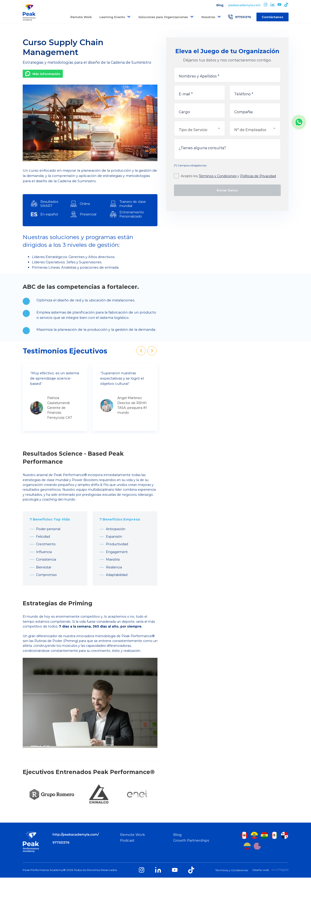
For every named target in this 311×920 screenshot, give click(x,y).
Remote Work (81, 17)
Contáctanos (272, 17)
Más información (46, 74)
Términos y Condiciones (218, 176)
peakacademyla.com (244, 5)
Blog (219, 5)
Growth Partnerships (191, 840)
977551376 (239, 16)
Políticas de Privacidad (258, 176)
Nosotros (208, 17)
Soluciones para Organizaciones (163, 17)
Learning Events (112, 17)
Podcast (127, 840)
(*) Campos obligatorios (190, 165)
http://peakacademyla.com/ (75, 834)
